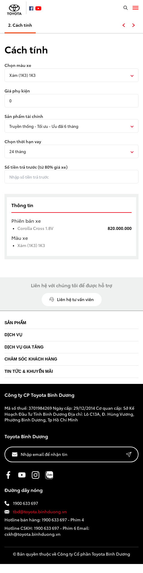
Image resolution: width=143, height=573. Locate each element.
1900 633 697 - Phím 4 (63, 520)
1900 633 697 (21, 503)
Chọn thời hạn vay (22, 141)
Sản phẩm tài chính (23, 116)
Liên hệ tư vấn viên (71, 299)
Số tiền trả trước (35, 167)
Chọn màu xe (17, 65)
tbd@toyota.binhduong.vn (35, 511)
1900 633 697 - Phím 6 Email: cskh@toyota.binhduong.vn (46, 531)
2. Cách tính (20, 25)
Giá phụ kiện (17, 91)
